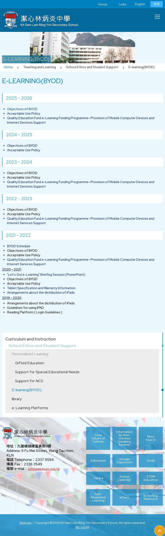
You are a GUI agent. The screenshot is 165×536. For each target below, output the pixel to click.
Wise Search (151, 438)
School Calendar (124, 478)
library (17, 399)
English (140, 4)
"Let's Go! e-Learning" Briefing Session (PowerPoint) (46, 274)
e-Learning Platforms (30, 408)
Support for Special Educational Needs (47, 372)
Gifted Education (29, 363)
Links (119, 4)
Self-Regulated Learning (98, 497)
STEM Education (151, 478)
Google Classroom (124, 461)
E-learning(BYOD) (26, 390)
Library (98, 478)
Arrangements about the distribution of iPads (41, 292)
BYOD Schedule (18, 246)
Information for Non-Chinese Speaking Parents (124, 438)
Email (150, 460)
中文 (157, 4)
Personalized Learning (30, 354)
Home (99, 4)
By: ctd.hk (82, 527)
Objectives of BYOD (22, 109)
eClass (124, 497)
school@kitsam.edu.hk (44, 469)
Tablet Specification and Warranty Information (41, 288)
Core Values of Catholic (98, 438)
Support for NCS (29, 381)
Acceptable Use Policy (23, 113)
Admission (98, 460)
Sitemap (26, 523)
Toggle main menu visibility (158, 15)
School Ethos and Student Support (42, 345)
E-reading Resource (151, 497)
